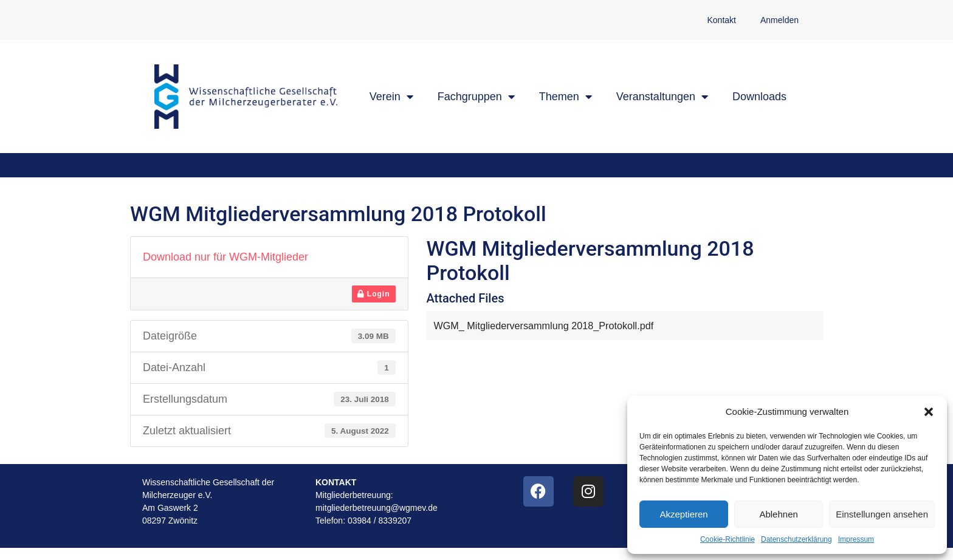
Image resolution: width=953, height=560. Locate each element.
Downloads (759, 96)
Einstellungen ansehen (882, 514)
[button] (929, 412)
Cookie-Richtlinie (727, 539)
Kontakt (721, 20)
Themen (565, 96)
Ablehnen (778, 514)
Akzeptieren (683, 514)
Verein (391, 96)
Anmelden (779, 20)
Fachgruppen (476, 96)
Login (373, 294)
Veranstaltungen (662, 96)
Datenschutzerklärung (796, 539)
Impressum (856, 539)
